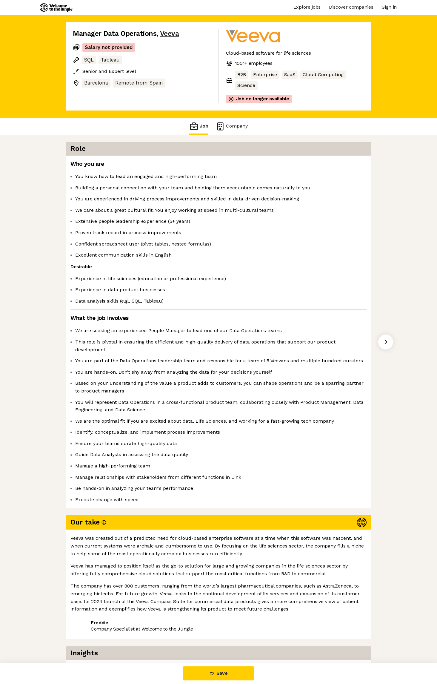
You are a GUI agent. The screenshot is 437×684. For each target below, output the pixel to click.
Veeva (169, 34)
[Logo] (56, 7)
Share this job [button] (89, 637)
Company (232, 126)
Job (198, 126)
